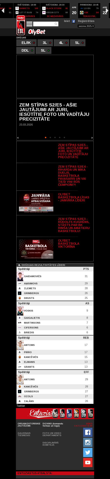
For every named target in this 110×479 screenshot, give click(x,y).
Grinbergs (31, 293)
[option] (26, 10)
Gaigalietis (31, 318)
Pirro (27, 352)
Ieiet (67, 21)
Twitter (20, 405)
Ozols (28, 396)
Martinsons (31, 322)
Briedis (28, 332)
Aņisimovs (30, 283)
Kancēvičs (30, 357)
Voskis (28, 310)
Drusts (28, 298)
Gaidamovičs (32, 276)
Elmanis (29, 362)
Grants (28, 366)
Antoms (29, 345)
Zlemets (29, 288)
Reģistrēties (86, 21)
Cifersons (30, 327)
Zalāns (28, 401)
